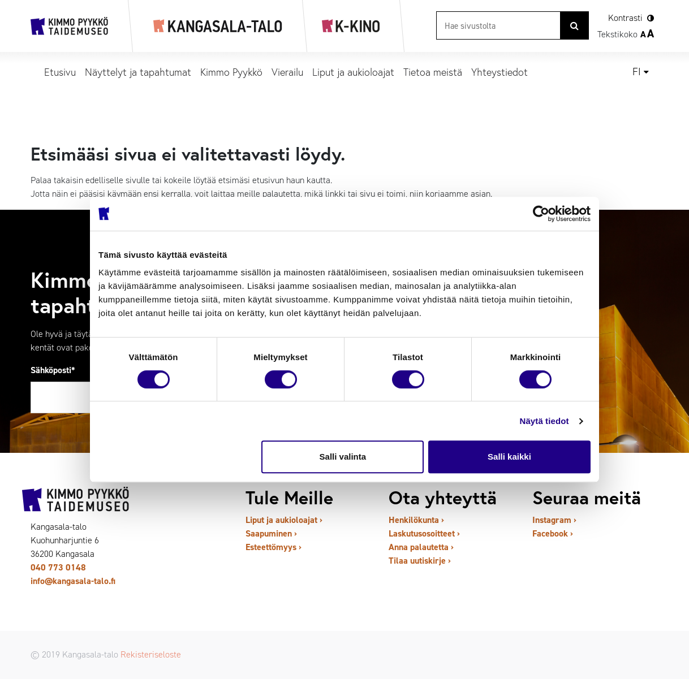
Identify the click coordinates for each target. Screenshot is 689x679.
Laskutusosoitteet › (424, 533)
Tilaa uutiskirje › (420, 560)
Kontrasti (625, 18)
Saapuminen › (271, 533)
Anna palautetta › (421, 547)
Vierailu (287, 72)
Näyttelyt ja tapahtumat (138, 72)
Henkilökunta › (416, 520)
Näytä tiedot (544, 421)
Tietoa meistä (432, 72)
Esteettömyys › (274, 547)
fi (636, 72)
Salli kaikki (509, 456)
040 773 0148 (58, 567)
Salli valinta (343, 456)
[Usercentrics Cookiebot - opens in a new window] (541, 213)
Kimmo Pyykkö (231, 72)
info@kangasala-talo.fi (73, 581)
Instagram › (554, 520)
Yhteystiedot (499, 72)
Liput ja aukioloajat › (284, 520)
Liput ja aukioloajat (353, 72)
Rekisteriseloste (150, 654)
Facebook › (552, 533)
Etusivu (60, 72)
